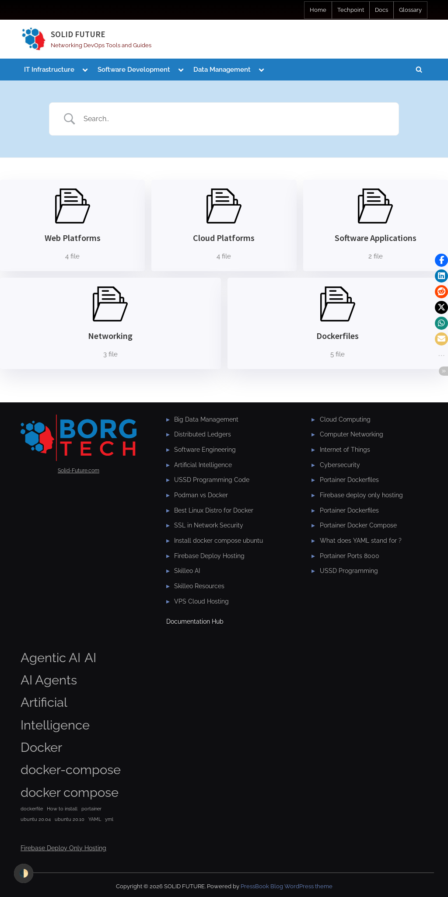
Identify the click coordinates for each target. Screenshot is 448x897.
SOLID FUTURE (78, 34)
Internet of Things (345, 449)
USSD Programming (349, 570)
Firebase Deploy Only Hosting (63, 848)
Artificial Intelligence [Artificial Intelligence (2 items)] (55, 713)
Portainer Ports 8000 (349, 555)
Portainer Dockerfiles (349, 479)
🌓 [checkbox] (23, 873)
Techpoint (350, 10)
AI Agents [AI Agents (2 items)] (49, 680)
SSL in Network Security (208, 525)
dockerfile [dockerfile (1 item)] (32, 808)
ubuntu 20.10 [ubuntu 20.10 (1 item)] (69, 819)
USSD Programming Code (211, 479)
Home (318, 10)
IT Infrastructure (49, 69)
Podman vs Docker (201, 495)
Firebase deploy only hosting (361, 495)
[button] (441, 260)
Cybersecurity (340, 464)
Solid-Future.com (78, 471)
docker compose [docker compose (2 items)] (70, 792)
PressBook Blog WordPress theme (286, 886)
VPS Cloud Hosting (201, 601)
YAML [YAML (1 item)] (94, 819)
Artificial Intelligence (203, 464)
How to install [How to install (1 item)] (62, 808)
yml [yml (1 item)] (109, 819)
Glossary (410, 10)
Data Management (222, 69)
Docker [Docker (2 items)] (41, 747)
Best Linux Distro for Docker (213, 510)
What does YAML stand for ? (361, 540)
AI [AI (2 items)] (90, 657)
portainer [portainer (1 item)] (91, 808)
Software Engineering (205, 449)
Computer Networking (351, 434)
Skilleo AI (187, 570)
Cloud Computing (345, 419)
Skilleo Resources (199, 586)
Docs (381, 10)
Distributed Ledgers (202, 434)
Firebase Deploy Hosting (209, 555)
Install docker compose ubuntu (218, 540)
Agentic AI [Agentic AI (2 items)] (50, 657)
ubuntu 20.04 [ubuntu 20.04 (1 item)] (36, 819)
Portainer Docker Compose (358, 525)
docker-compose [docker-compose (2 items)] (71, 769)
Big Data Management (206, 419)
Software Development (134, 69)
